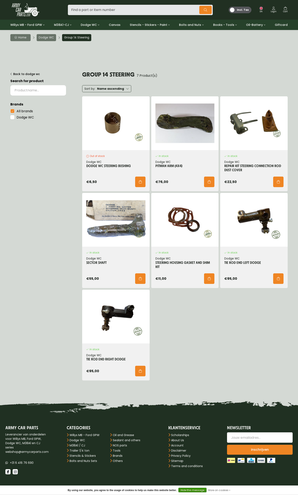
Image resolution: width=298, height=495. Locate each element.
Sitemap (177, 461)
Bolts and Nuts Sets (83, 461)
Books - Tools (223, 25)
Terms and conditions (187, 466)
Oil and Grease (123, 435)
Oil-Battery (254, 25)
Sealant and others (126, 440)
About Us (177, 440)
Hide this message (192, 490)
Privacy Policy (181, 456)
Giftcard (281, 25)
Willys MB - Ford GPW (26, 25)
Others (118, 461)
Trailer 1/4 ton (79, 450)
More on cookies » (219, 490)
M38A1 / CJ (77, 445)
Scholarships (180, 435)
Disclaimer (178, 450)
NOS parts (120, 445)
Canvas (114, 25)
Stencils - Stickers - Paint (148, 25)
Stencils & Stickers (83, 456)
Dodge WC (89, 25)
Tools (116, 450)
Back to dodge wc (26, 74)
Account (177, 445)
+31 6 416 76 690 (22, 463)
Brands (118, 456)
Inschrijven (260, 449)
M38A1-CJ (61, 25)
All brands (25, 111)
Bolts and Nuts (190, 25)
